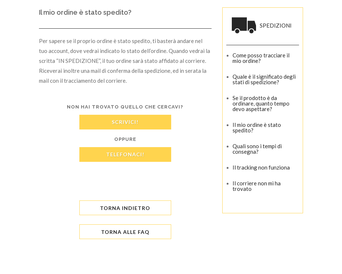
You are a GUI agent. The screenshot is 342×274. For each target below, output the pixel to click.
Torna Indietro (125, 208)
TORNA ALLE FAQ (125, 232)
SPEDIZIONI (276, 25)
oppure (125, 139)
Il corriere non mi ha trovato (257, 186)
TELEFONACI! (125, 154)
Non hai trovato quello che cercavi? (125, 106)
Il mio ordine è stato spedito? (257, 127)
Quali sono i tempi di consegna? (257, 149)
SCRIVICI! (125, 122)
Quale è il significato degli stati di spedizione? (264, 79)
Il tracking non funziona (261, 167)
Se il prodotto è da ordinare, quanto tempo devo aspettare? (261, 103)
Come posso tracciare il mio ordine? (261, 58)
